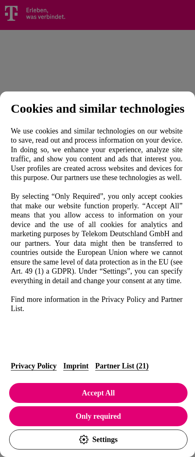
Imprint (75, 366)
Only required (98, 416)
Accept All (98, 393)
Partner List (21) (122, 366)
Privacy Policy (33, 366)
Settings (98, 440)
